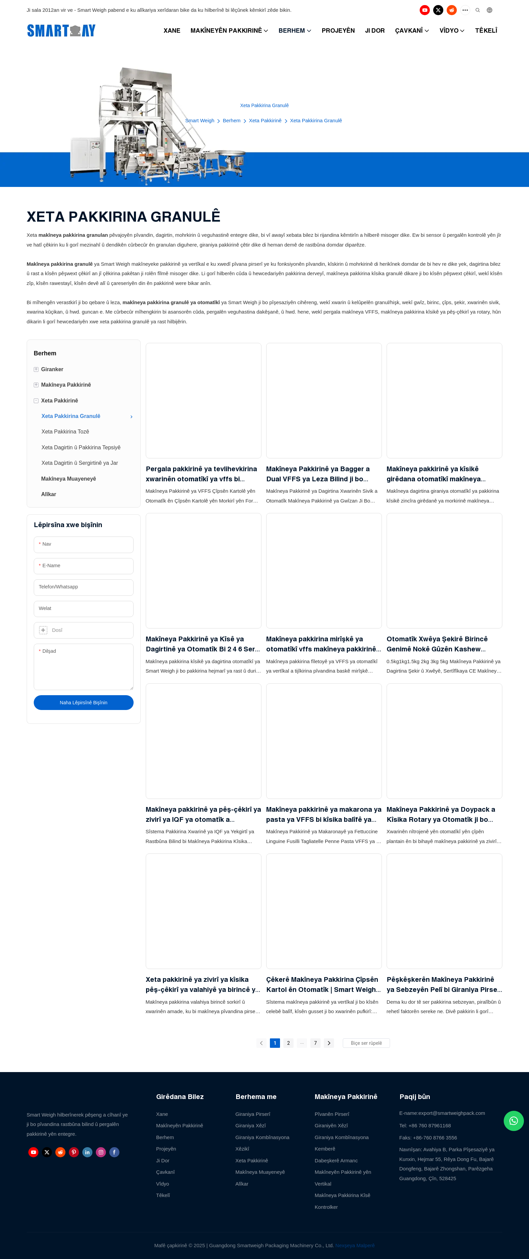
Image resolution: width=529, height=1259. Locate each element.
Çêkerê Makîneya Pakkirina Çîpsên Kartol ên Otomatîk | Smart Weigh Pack (322, 985)
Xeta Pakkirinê (265, 120)
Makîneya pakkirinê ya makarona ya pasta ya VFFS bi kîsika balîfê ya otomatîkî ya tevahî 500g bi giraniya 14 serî (324, 815)
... (302, 1042)
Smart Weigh (199, 120)
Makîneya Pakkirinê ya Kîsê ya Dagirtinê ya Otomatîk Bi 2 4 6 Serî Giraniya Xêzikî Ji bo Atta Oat (201, 644)
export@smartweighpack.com (451, 1113)
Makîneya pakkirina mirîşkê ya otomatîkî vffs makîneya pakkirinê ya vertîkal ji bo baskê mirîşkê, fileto (321, 644)
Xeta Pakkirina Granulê (316, 120)
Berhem (232, 120)
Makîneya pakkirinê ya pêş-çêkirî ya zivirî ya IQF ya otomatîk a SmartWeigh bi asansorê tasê (203, 815)
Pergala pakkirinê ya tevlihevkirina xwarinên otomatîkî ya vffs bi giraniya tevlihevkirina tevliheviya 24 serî (201, 474)
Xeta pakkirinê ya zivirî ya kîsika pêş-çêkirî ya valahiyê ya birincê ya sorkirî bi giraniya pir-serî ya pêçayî (203, 985)
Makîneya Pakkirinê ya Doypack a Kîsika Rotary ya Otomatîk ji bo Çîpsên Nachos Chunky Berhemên (442, 815)
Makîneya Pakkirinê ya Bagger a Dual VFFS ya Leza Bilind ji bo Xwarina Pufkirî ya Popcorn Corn (319, 474)
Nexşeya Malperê (355, 1245)
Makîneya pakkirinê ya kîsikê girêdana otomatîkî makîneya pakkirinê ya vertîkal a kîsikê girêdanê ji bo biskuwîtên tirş (434, 474)
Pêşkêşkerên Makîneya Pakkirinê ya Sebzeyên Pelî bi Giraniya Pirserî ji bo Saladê (444, 985)
